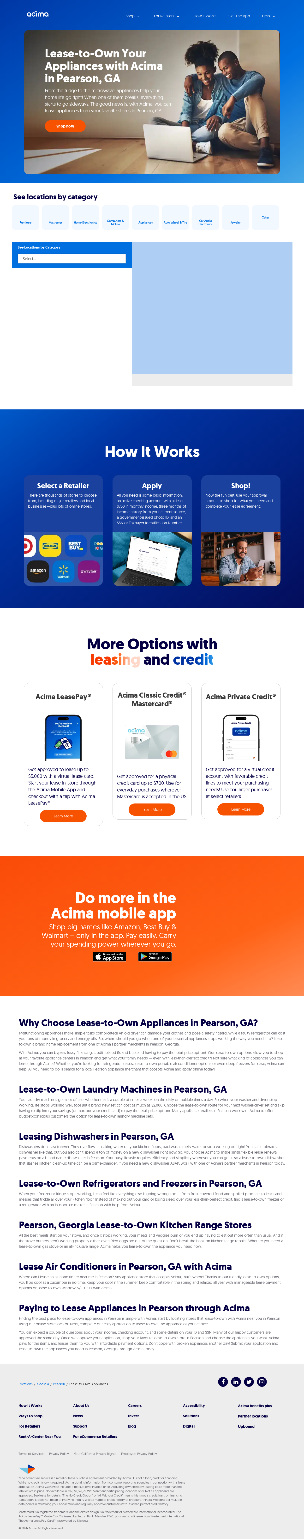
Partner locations (253, 1416)
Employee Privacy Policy (139, 1454)
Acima (37, 15)
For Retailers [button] (164, 15)
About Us (81, 1405)
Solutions (191, 1415)
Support (80, 1426)
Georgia (43, 1384)
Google (157, 958)
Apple (112, 958)
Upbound (246, 1426)
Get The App (239, 15)
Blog (132, 1426)
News (78, 1415)
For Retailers (29, 1426)
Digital (189, 1426)
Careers (135, 1405)
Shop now (65, 126)
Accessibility (194, 1405)
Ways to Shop (30, 1415)
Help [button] (266, 15)
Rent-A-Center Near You (39, 1436)
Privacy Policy (59, 1454)
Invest (133, 1415)
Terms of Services (31, 1454)
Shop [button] (131, 15)
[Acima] (26, 1469)
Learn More (63, 816)
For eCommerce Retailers (95, 1436)
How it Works (205, 15)
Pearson (59, 1384)
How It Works (30, 1405)
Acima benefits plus (255, 1405)
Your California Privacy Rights (95, 1454)
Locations (25, 1384)
